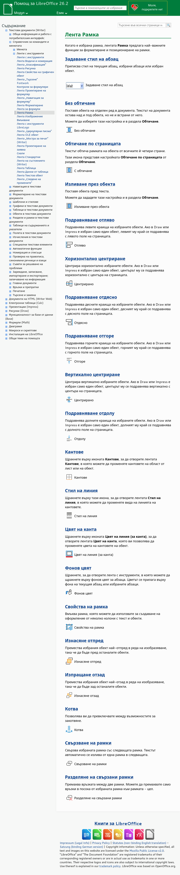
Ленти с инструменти (30, 53)
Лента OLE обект (27, 135)
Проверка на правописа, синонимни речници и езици (27, 258)
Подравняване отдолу (89, 413)
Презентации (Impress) (23, 307)
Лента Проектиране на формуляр (31, 92)
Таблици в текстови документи (32, 210)
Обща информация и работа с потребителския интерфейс (30, 36)
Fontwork (23, 83)
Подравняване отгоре (89, 336)
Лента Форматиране (30, 105)
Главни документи (24, 283)
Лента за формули (28, 109)
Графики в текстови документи (33, 206)
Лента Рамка (25, 112)
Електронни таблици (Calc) (26, 303)
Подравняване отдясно (91, 297)
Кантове (74, 452)
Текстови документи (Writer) (27, 30)
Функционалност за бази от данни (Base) (29, 317)
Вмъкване (23, 120)
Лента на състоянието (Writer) (31, 162)
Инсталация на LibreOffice (26, 334)
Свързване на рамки (88, 743)
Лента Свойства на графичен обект (35, 74)
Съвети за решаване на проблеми (26, 266)
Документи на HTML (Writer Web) (30, 299)
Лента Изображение (30, 116)
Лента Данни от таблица (32, 172)
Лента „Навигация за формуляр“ (30, 99)
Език (60, 12)
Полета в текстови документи (32, 233)
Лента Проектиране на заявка (31, 147)
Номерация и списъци (27, 252)
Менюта (22, 49)
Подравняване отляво (89, 220)
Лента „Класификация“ (31, 64)
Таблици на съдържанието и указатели (29, 227)
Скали (21, 153)
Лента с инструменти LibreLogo (30, 125)
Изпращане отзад (85, 675)
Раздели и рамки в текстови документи (29, 219)
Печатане (19, 291)
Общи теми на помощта (24, 338)
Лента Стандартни (28, 157)
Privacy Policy (101, 843)
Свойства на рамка (86, 606)
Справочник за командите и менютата (29, 44)
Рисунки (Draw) (19, 311)
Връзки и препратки (26, 287)
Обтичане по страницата (93, 143)
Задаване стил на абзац (91, 59)
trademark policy (109, 866)
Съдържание (13, 25)
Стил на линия (81, 490)
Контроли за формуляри (32, 87)
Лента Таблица (26, 168)
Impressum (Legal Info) (74, 843)
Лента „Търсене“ (27, 79)
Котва (71, 709)
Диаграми (15, 326)
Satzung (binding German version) (81, 847)
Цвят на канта (81, 529)
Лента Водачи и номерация (34, 61)
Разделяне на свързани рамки (99, 777)
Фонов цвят (78, 568)
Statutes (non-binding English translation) (139, 843)
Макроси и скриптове (23, 330)
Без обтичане (80, 103)
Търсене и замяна (24, 295)
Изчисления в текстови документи (26, 239)
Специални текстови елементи (32, 244)
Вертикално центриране (92, 374)
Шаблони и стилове (25, 202)
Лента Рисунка (26, 68)
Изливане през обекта (90, 184)
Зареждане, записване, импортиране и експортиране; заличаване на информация (28, 275)
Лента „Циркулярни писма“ (34, 131)
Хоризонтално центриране (95, 259)
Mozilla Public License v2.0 (146, 850)
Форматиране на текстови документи (27, 196)
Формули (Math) (19, 322)
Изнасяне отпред (84, 640)
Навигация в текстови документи (25, 188)
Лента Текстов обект (30, 175)
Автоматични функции (27, 248)
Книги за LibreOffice (118, 823)
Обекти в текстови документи (32, 214)
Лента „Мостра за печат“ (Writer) (32, 140)
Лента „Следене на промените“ (29, 181)
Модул (19, 12)
